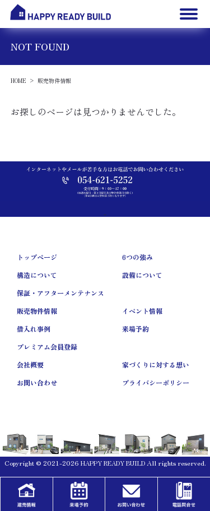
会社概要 (30, 364)
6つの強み (137, 257)
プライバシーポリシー (155, 382)
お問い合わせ (37, 382)
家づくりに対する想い (155, 364)
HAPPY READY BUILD (113, 462)
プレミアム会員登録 (47, 346)
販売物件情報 (37, 310)
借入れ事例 (33, 328)
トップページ (37, 257)
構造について (37, 275)
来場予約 (135, 328)
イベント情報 (142, 310)
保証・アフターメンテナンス (60, 293)
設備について (142, 275)
